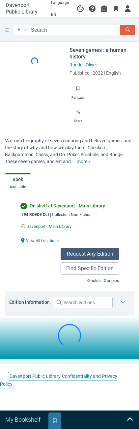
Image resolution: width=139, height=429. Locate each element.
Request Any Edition (90, 254)
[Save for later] (78, 90)
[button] (92, 9)
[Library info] (104, 9)
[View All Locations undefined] (40, 240)
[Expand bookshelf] (130, 420)
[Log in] (128, 9)
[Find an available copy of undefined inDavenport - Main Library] (46, 226)
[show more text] (84, 161)
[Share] (78, 113)
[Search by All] (22, 30)
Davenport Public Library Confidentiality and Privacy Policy (58, 380)
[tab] (18, 182)
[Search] (127, 30)
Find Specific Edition (90, 268)
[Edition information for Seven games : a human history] (123, 302)
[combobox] (75, 30)
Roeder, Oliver (83, 64)
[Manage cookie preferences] (80, 9)
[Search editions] (83, 302)
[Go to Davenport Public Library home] (24, 8)
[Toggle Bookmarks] (116, 9)
